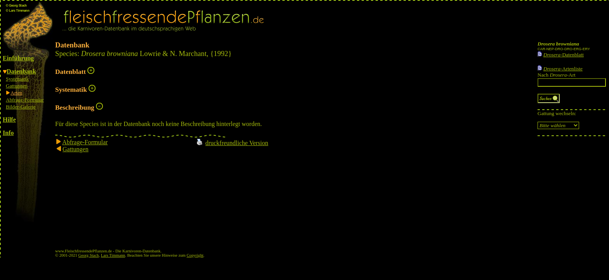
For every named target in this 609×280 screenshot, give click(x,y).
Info (8, 133)
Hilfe (9, 119)
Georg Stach (88, 255)
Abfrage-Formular (25, 100)
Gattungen (17, 86)
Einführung (18, 58)
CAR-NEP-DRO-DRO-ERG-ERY (564, 49)
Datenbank (21, 71)
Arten (16, 93)
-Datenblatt (563, 55)
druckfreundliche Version (236, 143)
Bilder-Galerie (21, 107)
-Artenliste (563, 69)
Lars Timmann (113, 255)
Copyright (195, 255)
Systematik (17, 79)
